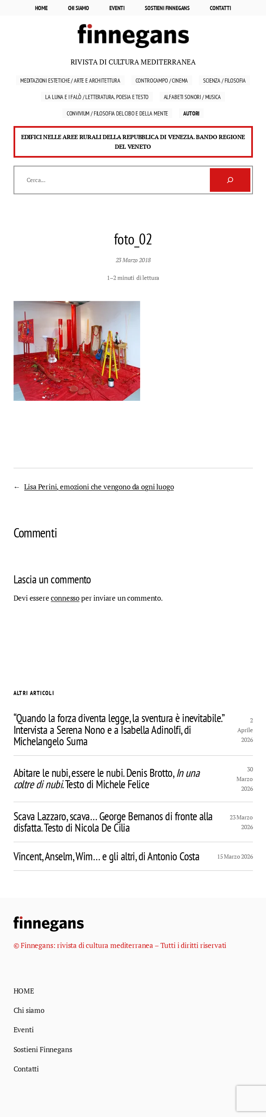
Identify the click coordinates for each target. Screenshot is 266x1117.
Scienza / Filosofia (224, 80)
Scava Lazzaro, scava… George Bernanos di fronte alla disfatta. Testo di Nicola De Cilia (113, 822)
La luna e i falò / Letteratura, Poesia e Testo (96, 97)
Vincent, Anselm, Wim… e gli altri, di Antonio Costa (107, 856)
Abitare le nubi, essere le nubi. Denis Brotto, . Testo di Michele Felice (107, 778)
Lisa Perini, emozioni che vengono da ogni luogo (99, 486)
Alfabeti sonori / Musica (192, 97)
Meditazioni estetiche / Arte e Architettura (70, 80)
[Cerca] (230, 180)
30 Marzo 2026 (244, 778)
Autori (191, 113)
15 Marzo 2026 (235, 856)
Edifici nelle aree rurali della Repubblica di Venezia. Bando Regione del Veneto (133, 141)
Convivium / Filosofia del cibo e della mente (117, 113)
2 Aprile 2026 (245, 730)
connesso (65, 598)
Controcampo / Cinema (162, 80)
